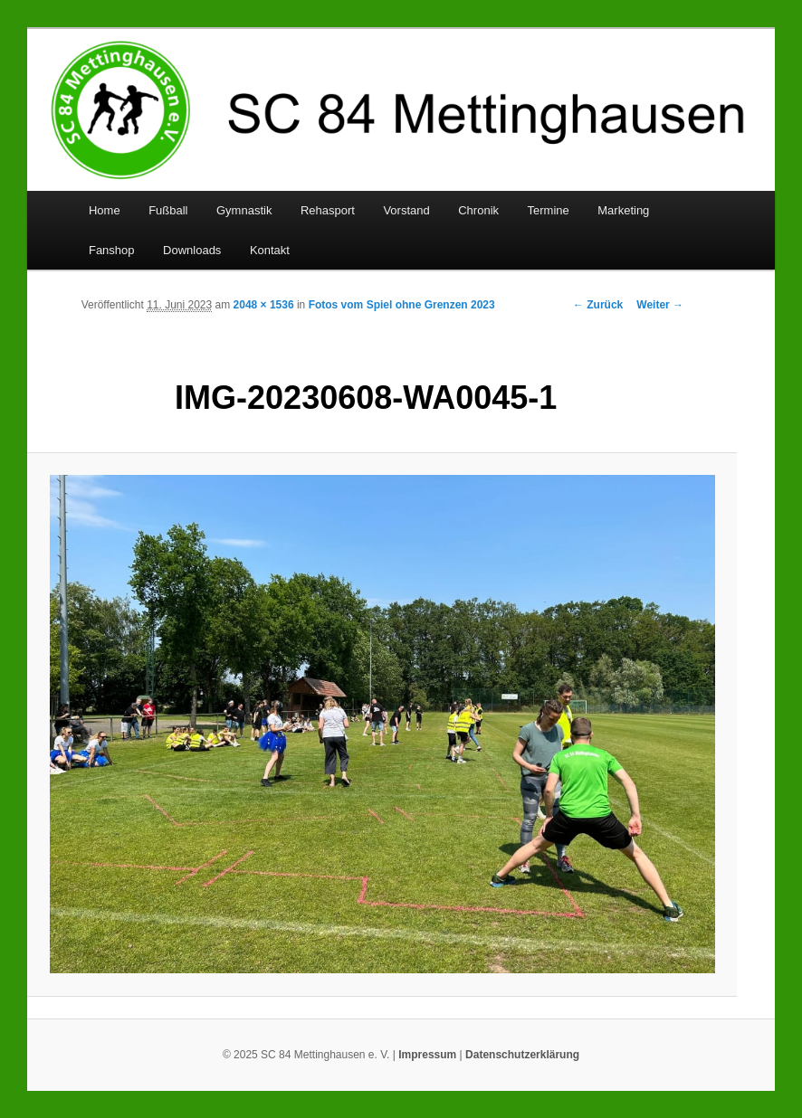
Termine (548, 210)
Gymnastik (244, 210)
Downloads (192, 250)
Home (104, 210)
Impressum (427, 1054)
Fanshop (112, 250)
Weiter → (659, 304)
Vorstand (406, 210)
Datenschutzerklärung (522, 1054)
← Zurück (598, 304)
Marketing (623, 210)
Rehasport (328, 210)
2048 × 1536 (264, 304)
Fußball (167, 210)
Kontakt (270, 250)
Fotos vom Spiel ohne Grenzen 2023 (402, 304)
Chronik (478, 210)
